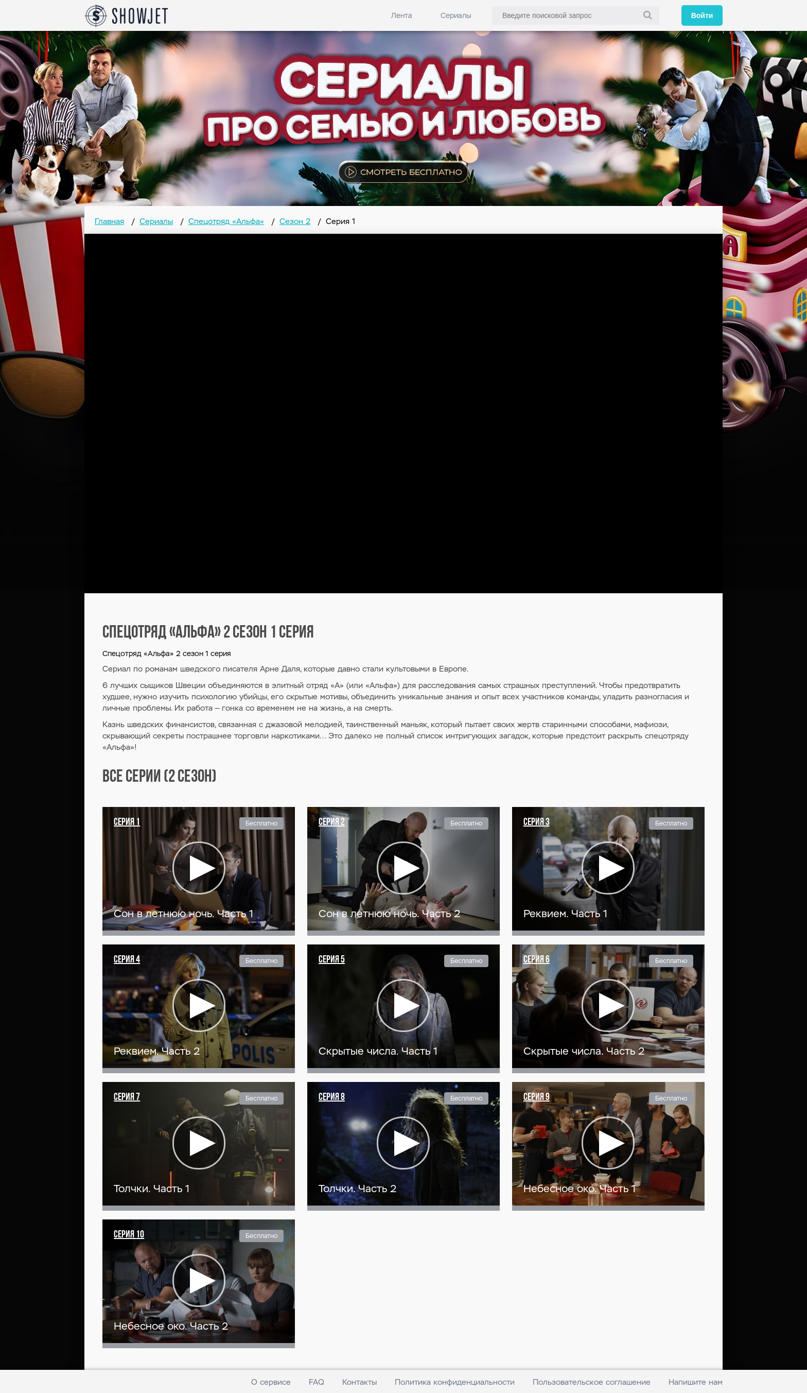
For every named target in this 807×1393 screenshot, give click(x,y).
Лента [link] (401, 15)
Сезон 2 (294, 221)
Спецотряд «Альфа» (226, 221)
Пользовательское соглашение (592, 1382)
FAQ (316, 1382)
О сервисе (271, 1382)
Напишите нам (696, 1382)
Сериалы (456, 15)
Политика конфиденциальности (455, 1382)
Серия (127, 822)
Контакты (359, 1382)
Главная (109, 221)
